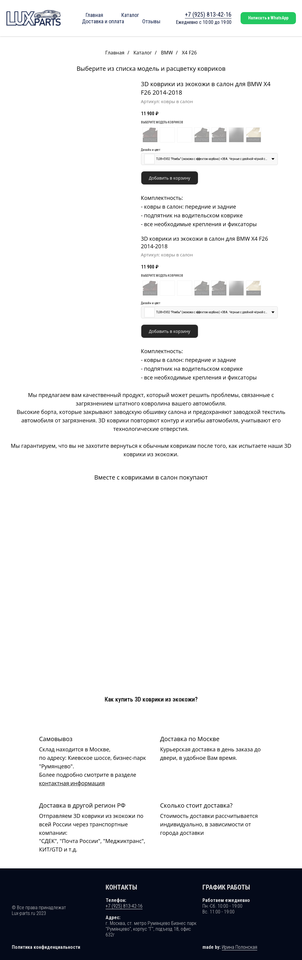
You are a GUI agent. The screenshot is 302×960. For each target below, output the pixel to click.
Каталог (130, 15)
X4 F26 (189, 53)
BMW (167, 53)
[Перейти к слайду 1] (60, 372)
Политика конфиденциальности (46, 942)
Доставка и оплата (103, 21)
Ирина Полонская (239, 942)
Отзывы (151, 21)
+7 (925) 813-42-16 (208, 14)
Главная (94, 15)
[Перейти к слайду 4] (70, 372)
